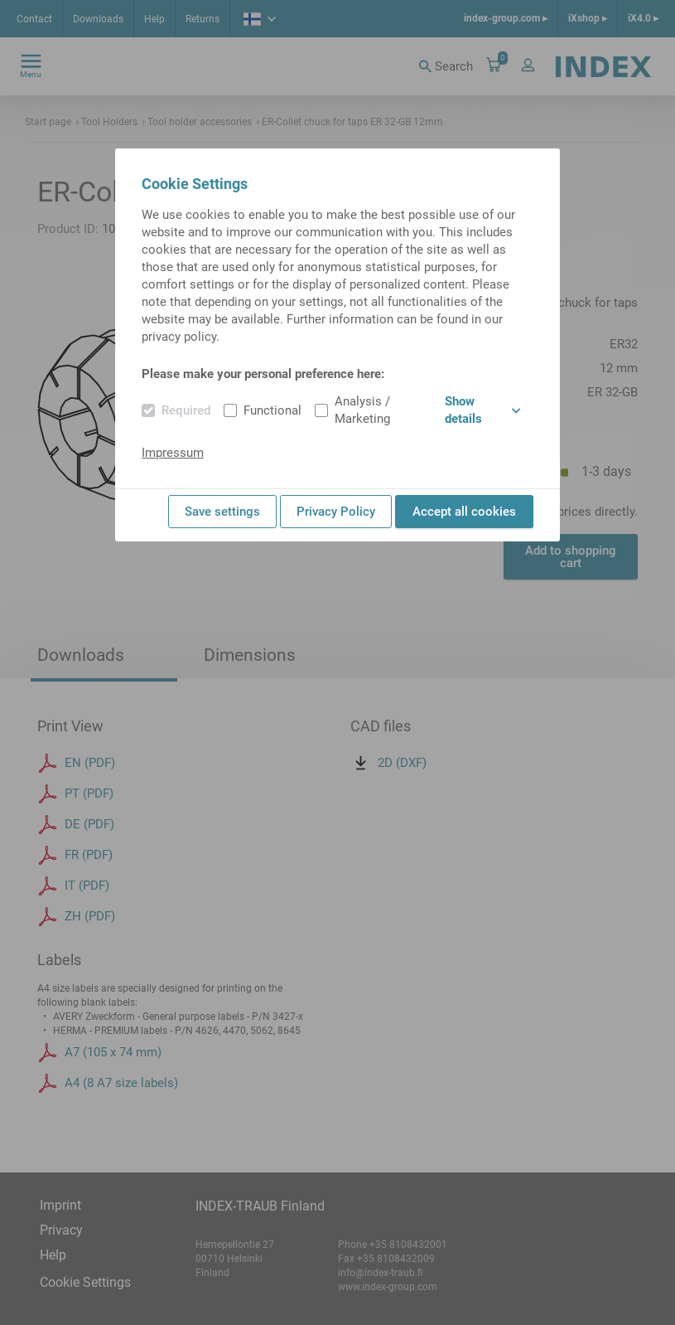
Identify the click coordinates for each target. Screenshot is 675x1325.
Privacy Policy (336, 511)
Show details (482, 410)
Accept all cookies (464, 511)
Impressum (173, 452)
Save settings (222, 511)
